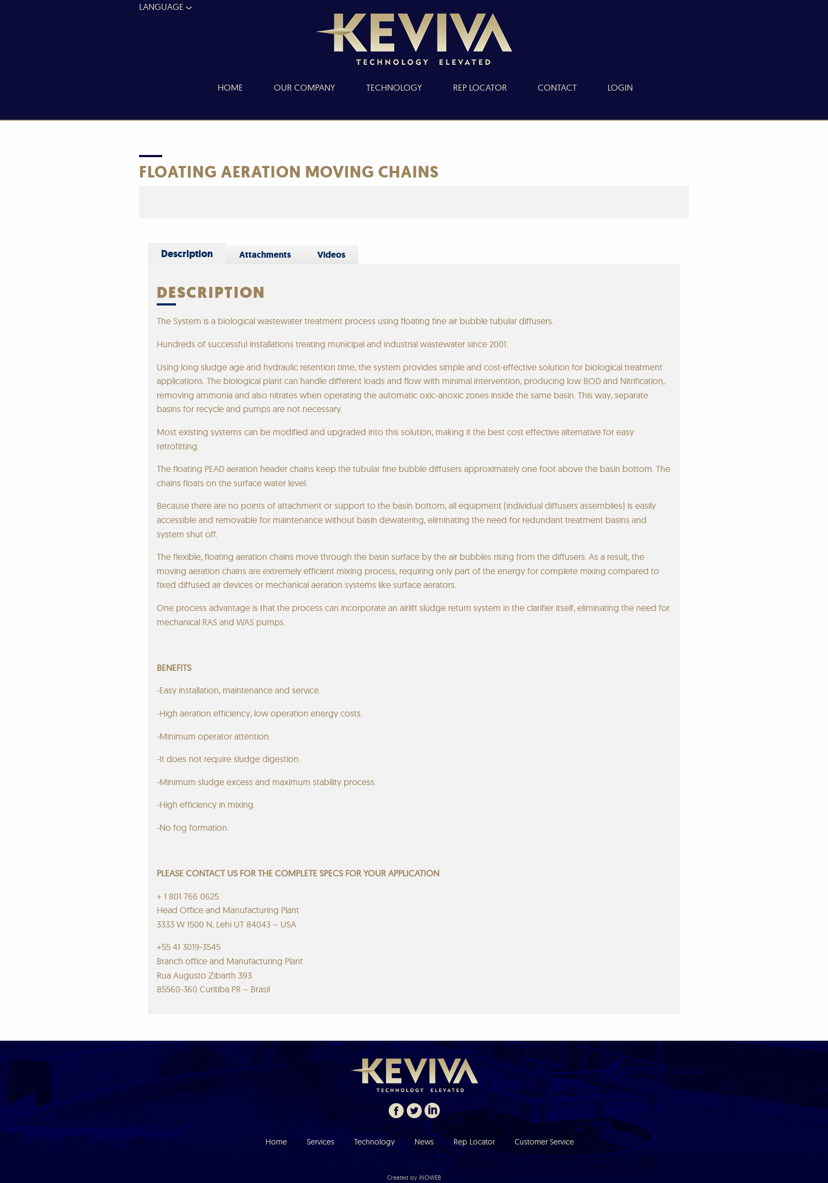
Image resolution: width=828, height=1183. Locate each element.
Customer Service (544, 1142)
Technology (374, 1142)
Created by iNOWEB (414, 1177)
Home (276, 1142)
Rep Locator (474, 1142)
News (424, 1142)
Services (320, 1142)
